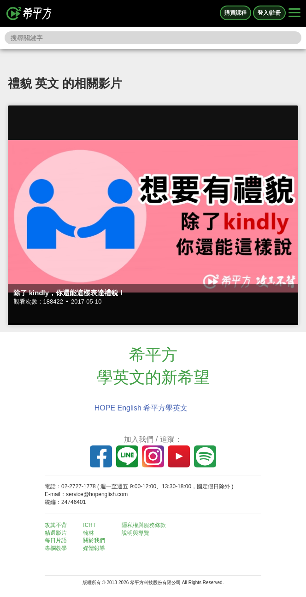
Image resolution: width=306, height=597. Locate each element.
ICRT (89, 525)
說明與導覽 (135, 533)
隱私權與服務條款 (144, 525)
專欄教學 (56, 548)
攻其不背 (56, 525)
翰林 (88, 533)
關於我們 (94, 540)
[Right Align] (294, 13)
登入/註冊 (269, 13)
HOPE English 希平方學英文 (141, 408)
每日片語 (56, 540)
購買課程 (235, 13)
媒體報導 (94, 548)
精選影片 (56, 533)
